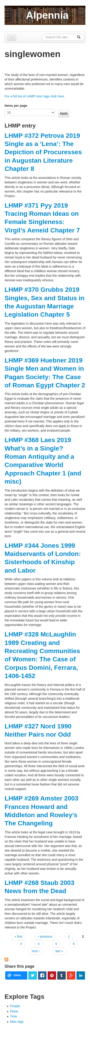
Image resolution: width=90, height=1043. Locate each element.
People (15, 1006)
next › (36, 951)
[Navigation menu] (11, 37)
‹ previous (45, 936)
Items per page (16, 105)
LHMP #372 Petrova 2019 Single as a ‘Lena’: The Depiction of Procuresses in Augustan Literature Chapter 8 (43, 152)
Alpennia (47, 15)
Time (13, 1016)
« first (18, 936)
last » (59, 951)
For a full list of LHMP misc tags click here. (35, 96)
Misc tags (17, 1021)
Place (14, 1011)
